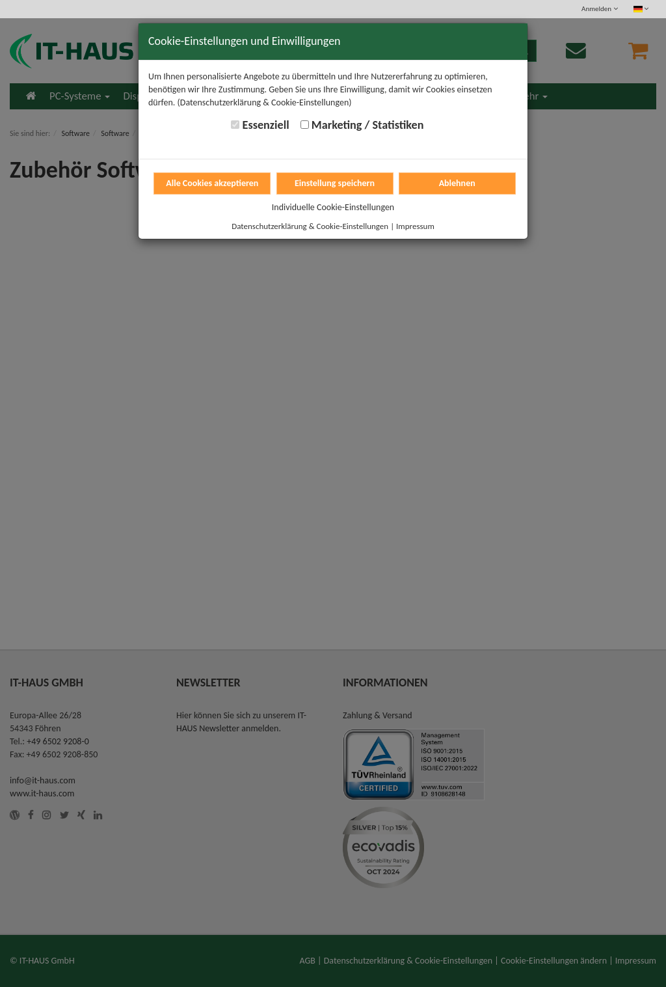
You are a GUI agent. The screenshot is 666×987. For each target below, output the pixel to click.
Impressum (415, 226)
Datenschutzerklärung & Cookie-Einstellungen (310, 226)
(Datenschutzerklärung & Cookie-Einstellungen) (265, 102)
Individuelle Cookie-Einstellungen (333, 207)
